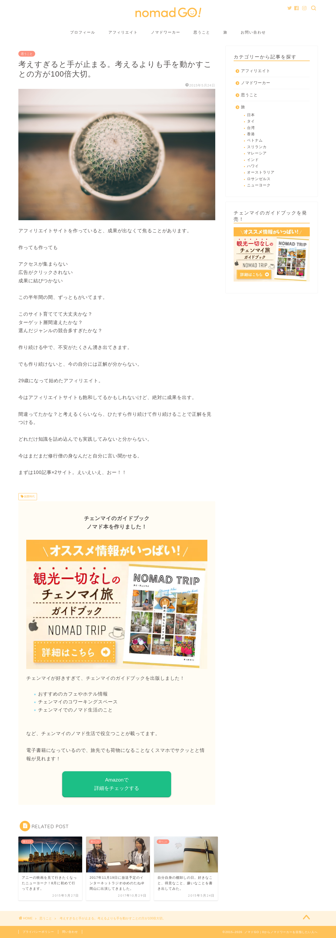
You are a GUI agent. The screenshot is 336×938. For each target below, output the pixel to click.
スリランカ (257, 147)
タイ (251, 121)
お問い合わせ (253, 32)
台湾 (251, 128)
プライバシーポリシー (38, 931)
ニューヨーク (259, 185)
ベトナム (255, 140)
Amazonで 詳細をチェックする (116, 784)
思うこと (201, 32)
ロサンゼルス (259, 179)
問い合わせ (70, 931)
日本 (251, 115)
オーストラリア (261, 172)
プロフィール (82, 32)
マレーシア (257, 153)
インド (253, 160)
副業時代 (29, 496)
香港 (251, 134)
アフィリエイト (123, 32)
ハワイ (253, 166)
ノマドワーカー (165, 32)
